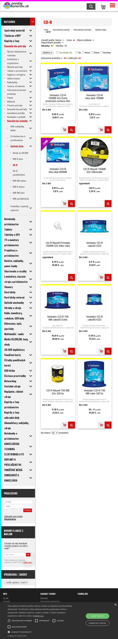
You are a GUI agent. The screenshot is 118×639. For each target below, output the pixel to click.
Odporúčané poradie (51, 42)
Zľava (96, 52)
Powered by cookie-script (17, 636)
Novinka (107, 52)
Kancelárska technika (82, 30)
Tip (79, 52)
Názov (58, 40)
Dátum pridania (84, 40)
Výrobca (47, 52)
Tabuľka (59, 46)
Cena (69, 40)
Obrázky (45, 46)
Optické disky (100, 30)
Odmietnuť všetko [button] (97, 623)
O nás (5, 598)
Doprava (44, 598)
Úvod (46, 30)
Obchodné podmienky (50, 601)
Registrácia (10, 519)
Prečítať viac (38, 616)
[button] (41, 631)
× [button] (115, 605)
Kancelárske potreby (61, 30)
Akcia (87, 52)
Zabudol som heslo (13, 516)
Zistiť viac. (27, 562)
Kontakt (6, 601)
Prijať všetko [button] (97, 616)
